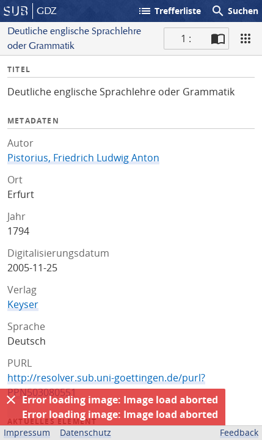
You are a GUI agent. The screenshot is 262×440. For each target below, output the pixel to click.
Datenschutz (85, 432)
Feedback (239, 432)
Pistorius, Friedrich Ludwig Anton (83, 157)
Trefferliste (169, 11)
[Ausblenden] (11, 400)
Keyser (22, 304)
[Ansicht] (245, 38)
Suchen (234, 11)
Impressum (27, 432)
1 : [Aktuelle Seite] (186, 38)
